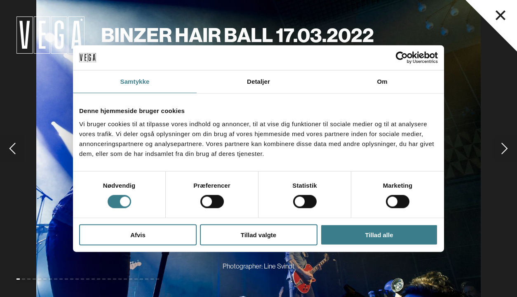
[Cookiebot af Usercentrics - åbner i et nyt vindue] (402, 58)
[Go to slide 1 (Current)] (18, 279)
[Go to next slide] (504, 148)
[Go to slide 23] (136, 279)
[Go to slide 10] (66, 279)
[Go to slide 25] (146, 279)
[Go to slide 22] (130, 279)
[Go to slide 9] (61, 279)
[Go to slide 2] (23, 279)
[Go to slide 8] (55, 279)
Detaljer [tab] (258, 81)
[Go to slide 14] (87, 279)
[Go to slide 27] (157, 279)
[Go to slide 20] (120, 279)
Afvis (138, 234)
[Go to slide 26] (152, 279)
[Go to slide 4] (34, 279)
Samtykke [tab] (135, 81)
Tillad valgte (258, 234)
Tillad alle (379, 234)
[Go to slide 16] (98, 279)
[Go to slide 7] (50, 279)
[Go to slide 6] (45, 279)
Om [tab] (382, 81)
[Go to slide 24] (141, 279)
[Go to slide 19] (114, 279)
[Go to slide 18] (109, 279)
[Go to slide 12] (77, 279)
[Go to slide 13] (82, 279)
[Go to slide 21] (125, 279)
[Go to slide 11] (71, 279)
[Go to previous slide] (12, 148)
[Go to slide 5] (39, 279)
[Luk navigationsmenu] (500, 15)
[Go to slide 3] (29, 279)
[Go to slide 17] (104, 279)
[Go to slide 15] (93, 279)
